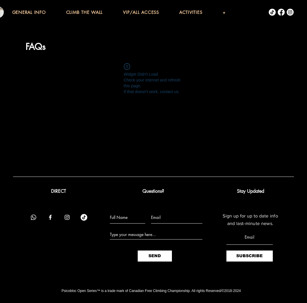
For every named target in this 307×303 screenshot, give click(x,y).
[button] (39, 12)
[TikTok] (272, 12)
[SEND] (155, 256)
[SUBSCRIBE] (249, 256)
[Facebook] (281, 12)
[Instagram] (290, 12)
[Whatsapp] (33, 217)
